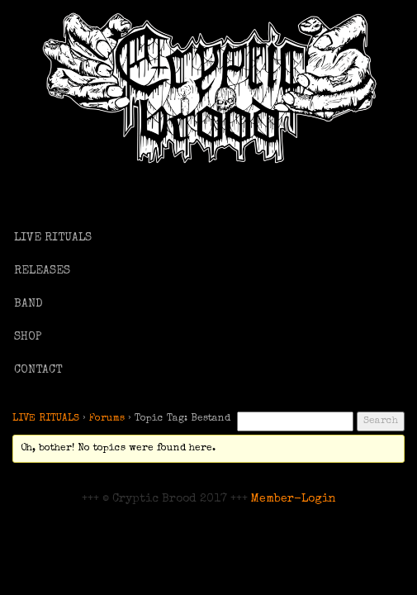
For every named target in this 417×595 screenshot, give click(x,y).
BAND (28, 304)
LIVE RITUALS (53, 238)
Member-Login (293, 499)
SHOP (28, 337)
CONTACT (38, 370)
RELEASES (42, 271)
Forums (107, 419)
